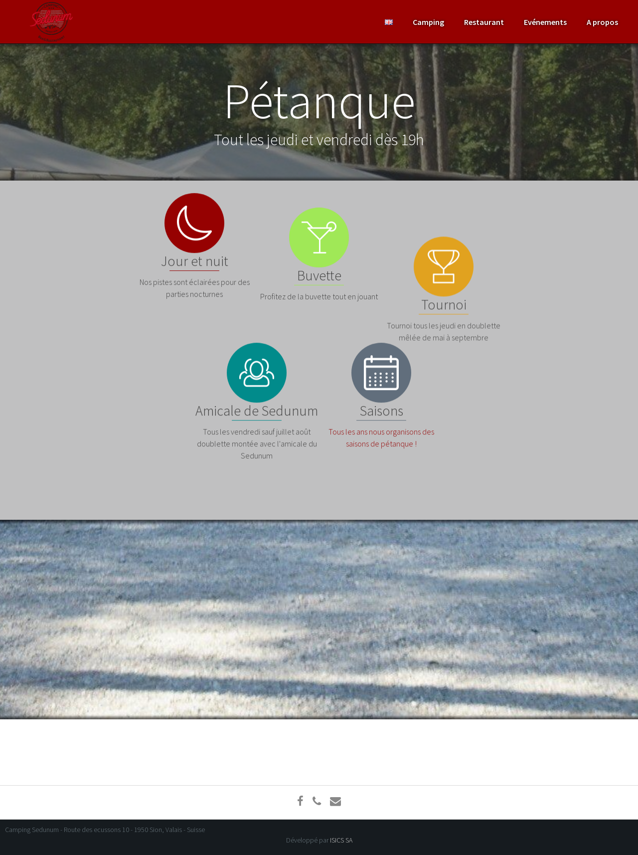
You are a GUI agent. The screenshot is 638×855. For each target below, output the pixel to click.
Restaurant (484, 22)
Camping (428, 22)
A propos (602, 22)
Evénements (545, 22)
